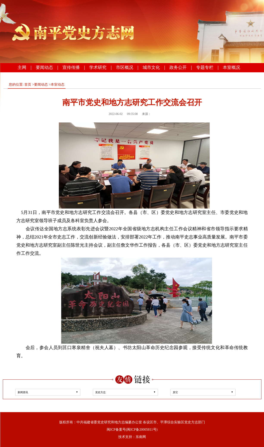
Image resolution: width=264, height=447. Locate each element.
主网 (22, 67)
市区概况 (124, 67)
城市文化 (151, 67)
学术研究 (97, 67)
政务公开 (178, 67)
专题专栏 (204, 67)
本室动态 (57, 84)
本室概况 (231, 67)
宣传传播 (71, 67)
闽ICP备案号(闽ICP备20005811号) (132, 429)
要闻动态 (44, 67)
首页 (27, 84)
